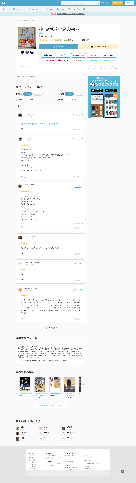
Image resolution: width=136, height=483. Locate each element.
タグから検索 (49, 458)
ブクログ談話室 (33, 462)
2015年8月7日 (29, 140)
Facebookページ (88, 468)
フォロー (78, 115)
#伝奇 (25, 76)
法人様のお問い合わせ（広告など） (93, 463)
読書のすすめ (32, 468)
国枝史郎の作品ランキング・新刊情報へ (50, 406)
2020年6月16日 (29, 116)
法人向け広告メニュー (90, 460)
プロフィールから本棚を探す (53, 463)
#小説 (19, 76)
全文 (79, 94)
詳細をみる (76, 130)
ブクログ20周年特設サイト (72, 469)
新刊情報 (31, 458)
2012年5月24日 (29, 187)
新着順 (38, 94)
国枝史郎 (42, 33)
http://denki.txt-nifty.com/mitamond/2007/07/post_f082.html (40, 124)
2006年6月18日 (29, 264)
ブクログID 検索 (50, 466)
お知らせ (86, 455)
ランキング (32, 455)
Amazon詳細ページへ (98, 46)
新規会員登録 (117, 3)
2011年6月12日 (29, 238)
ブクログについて (70, 455)
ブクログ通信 (32, 466)
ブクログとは (105, 3)
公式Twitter (87, 466)
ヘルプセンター (88, 458)
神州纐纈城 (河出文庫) (26, 394)
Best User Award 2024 (71, 467)
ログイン (129, 3)
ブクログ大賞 (32, 464)
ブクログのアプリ (70, 461)
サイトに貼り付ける (27, 66)
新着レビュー (32, 460)
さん (28, 114)
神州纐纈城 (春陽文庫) (56, 394)
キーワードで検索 (51, 455)
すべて (20, 106)
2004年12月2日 (29, 290)
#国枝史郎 (33, 76)
